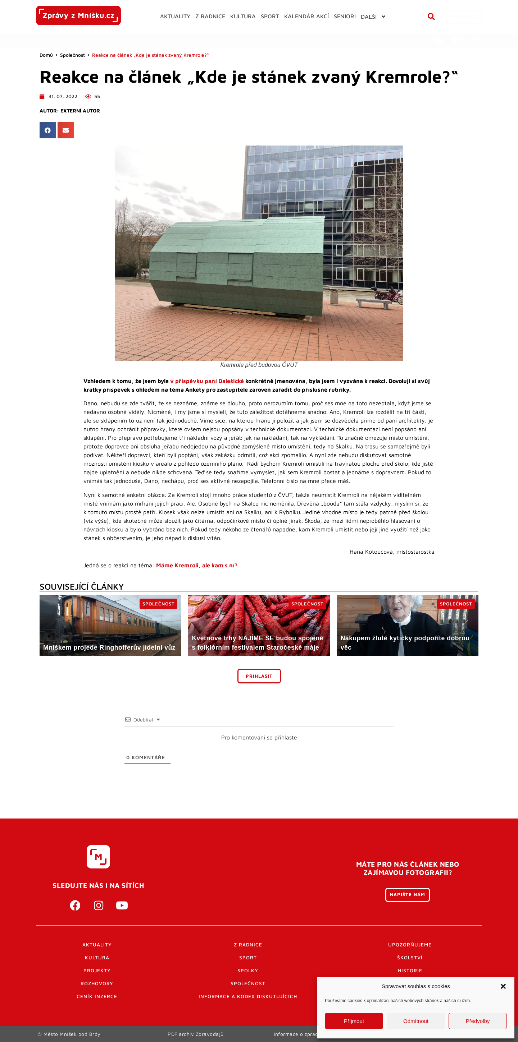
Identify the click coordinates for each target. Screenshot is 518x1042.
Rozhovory (97, 983)
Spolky (247, 970)
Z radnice (248, 945)
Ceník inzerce (97, 996)
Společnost (72, 55)
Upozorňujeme (410, 945)
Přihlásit (259, 676)
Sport (248, 957)
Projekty (97, 970)
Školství (410, 957)
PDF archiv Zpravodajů (196, 1034)
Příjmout (354, 1021)
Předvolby (478, 1021)
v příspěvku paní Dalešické (207, 381)
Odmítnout (415, 1021)
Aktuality (97, 945)
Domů (46, 55)
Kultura (97, 957)
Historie (410, 970)
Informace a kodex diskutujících (248, 996)
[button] (503, 986)
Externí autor (80, 111)
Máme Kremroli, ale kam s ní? (196, 565)
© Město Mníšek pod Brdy (69, 1034)
